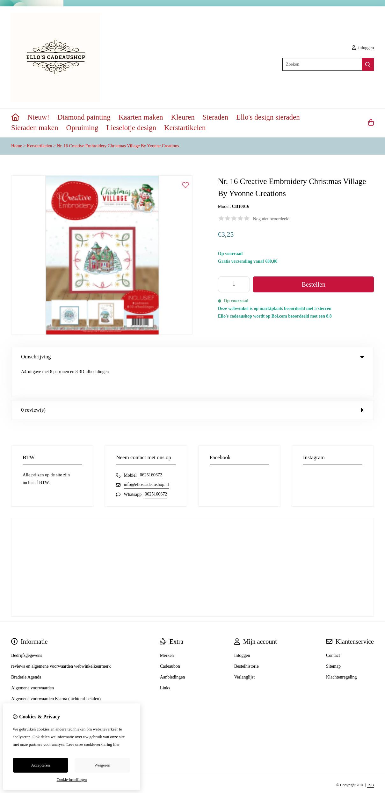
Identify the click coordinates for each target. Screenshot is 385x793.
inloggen (363, 47)
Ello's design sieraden (268, 117)
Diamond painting (84, 117)
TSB (370, 755)
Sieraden (215, 117)
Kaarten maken (141, 117)
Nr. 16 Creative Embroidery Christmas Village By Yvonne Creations (118, 145)
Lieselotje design (131, 128)
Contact (333, 625)
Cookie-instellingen (72, 779)
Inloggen (242, 625)
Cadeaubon (170, 636)
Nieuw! (38, 117)
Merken (167, 625)
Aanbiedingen (172, 646)
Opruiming (82, 128)
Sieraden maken (34, 128)
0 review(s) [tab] (192, 380)
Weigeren (102, 765)
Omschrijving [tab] (192, 357)
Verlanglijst (244, 646)
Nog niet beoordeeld (271, 219)
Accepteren (40, 765)
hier (116, 744)
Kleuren (183, 117)
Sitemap (333, 636)
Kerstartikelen (185, 128)
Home (16, 145)
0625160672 (151, 444)
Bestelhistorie (246, 636)
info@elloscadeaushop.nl (146, 454)
